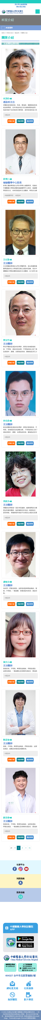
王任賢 (6, 259)
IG (20, 869)
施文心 (6, 662)
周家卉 (6, 501)
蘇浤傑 (6, 817)
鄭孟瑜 (6, 740)
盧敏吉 (6, 582)
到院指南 (20, 883)
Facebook (15, 869)
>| (29, 848)
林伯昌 (6, 421)
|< (11, 848)
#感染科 (7, 115)
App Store (25, 945)
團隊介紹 (24, 33)
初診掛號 (20, 121)
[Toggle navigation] (37, 11)
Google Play (25, 938)
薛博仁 (6, 179)
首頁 (3, 33)
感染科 (17, 33)
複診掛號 (30, 121)
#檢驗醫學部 (9, 195)
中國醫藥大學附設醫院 (20, 958)
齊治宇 (6, 340)
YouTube (26, 869)
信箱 (20, 897)
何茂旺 (6, 98)
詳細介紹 (11, 121)
